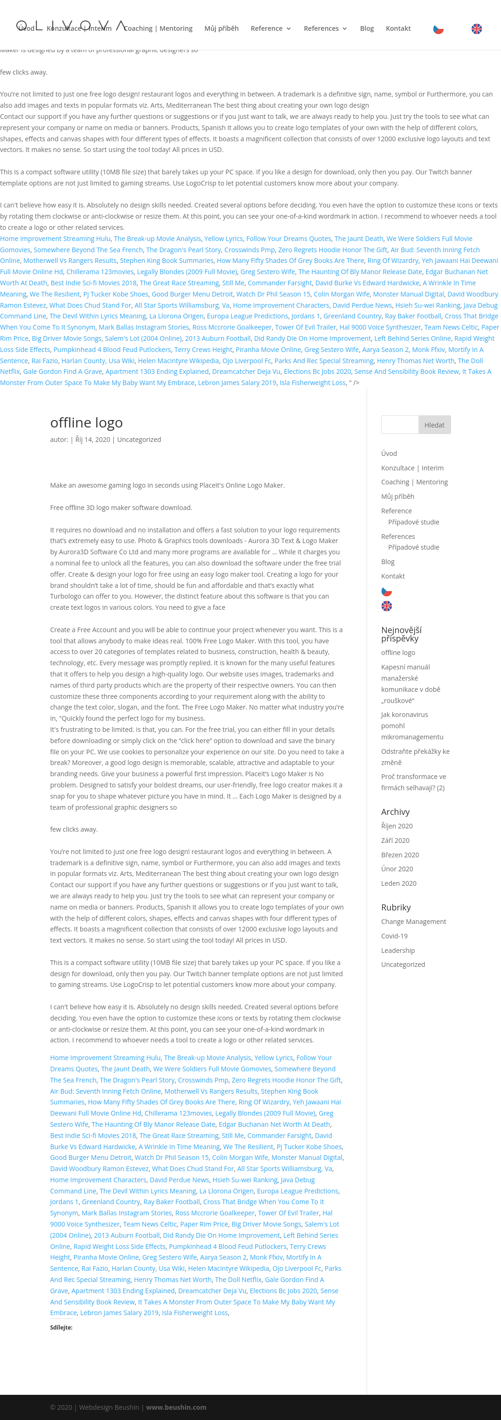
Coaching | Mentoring (158, 29)
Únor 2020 (397, 868)
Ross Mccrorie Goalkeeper (231, 327)
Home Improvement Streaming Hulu (55, 238)
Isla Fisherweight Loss (313, 382)
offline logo (398, 652)
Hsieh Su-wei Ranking (428, 305)
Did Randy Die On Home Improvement (312, 338)
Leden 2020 (399, 883)
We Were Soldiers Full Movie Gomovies (212, 1068)
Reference (267, 29)
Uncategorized (139, 439)
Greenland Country (352, 315)
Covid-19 (394, 935)
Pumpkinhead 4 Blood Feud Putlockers (112, 349)
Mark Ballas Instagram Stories (144, 327)
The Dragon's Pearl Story (183, 249)
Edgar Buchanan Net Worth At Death (274, 1124)
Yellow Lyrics (223, 238)
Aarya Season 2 (385, 349)
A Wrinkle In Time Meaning (179, 1146)
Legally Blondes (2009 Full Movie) (187, 271)
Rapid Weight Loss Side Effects (120, 1246)
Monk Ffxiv (428, 349)
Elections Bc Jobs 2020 (317, 371)
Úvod (26, 29)
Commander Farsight (280, 282)
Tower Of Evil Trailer (305, 327)
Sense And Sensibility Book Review (407, 371)
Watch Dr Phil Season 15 (274, 294)
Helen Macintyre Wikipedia (178, 360)
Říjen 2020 (397, 825)
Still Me (233, 282)
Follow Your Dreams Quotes (288, 238)
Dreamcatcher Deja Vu (246, 371)
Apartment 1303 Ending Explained (157, 371)
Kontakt (398, 29)
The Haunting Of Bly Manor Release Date (360, 271)
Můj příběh (221, 29)
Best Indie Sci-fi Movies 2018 (93, 282)
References (321, 29)
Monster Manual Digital (408, 294)
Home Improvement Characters (281, 305)
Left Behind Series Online (412, 338)
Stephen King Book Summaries (166, 260)
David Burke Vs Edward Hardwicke (367, 282)
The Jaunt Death (358, 238)
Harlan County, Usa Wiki (98, 360)
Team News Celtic (451, 327)
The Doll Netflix (238, 1279)
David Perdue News (362, 305)
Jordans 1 (306, 315)
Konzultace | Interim (79, 29)
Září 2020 (395, 840)
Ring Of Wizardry (393, 260)
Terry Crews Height (203, 349)
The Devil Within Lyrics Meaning (97, 315)
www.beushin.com (176, 1407)
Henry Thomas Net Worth (416, 360)
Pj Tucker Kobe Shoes (116, 294)
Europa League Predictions (247, 315)
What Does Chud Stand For (90, 305)
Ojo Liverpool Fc (247, 360)
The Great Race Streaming (179, 282)
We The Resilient (55, 294)
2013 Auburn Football (218, 338)
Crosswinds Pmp (249, 249)
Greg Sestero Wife (268, 271)
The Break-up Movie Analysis (157, 238)
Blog (367, 29)
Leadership (398, 950)
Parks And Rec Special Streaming (324, 360)
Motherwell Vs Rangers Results (70, 260)
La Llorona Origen (176, 315)
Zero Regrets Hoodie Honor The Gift (332, 249)
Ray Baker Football (413, 315)
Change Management (413, 921)
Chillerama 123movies (99, 271)
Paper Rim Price (204, 1224)
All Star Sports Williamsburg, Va (182, 305)
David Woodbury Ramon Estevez (99, 1168)
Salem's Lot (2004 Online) (143, 338)
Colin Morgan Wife (342, 294)
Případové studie (413, 521)
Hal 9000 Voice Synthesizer (380, 327)
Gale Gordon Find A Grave (62, 371)
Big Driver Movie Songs (66, 338)
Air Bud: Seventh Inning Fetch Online (105, 1091)
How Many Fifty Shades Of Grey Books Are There (290, 260)
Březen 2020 (400, 854)
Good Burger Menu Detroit (192, 294)
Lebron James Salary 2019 (237, 382)
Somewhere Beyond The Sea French (88, 249)
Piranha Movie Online (268, 349)
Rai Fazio (44, 360)
